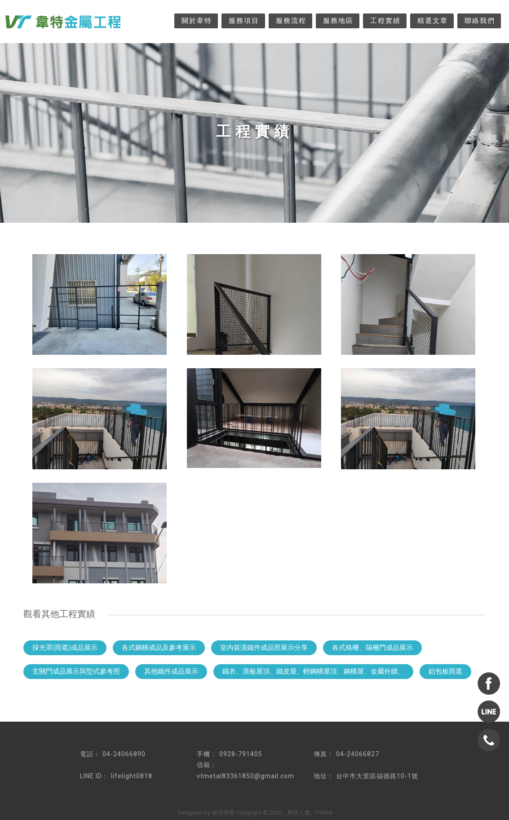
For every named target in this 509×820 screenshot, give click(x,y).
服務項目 (244, 21)
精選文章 (432, 21)
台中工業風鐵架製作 (292, 794)
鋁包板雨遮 (445, 671)
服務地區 (338, 21)
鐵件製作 (116, 794)
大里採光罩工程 (382, 794)
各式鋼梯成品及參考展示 (159, 648)
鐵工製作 (341, 794)
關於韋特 (196, 21)
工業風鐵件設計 (182, 794)
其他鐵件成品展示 (171, 671)
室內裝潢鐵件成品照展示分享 (264, 648)
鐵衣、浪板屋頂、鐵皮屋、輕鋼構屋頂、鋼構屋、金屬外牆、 (313, 671)
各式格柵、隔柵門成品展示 (372, 648)
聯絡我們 (480, 21)
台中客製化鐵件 (234, 794)
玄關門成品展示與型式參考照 (76, 671)
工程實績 (385, 21)
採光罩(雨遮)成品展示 (64, 648)
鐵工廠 (144, 794)
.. (284, 812)
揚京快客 (223, 812)
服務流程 (291, 21)
